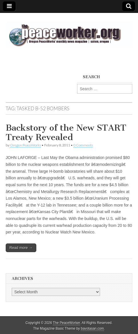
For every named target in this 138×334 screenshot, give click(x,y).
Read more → (21, 247)
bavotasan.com (92, 329)
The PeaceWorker (66, 323)
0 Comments (83, 145)
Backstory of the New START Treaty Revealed (66, 133)
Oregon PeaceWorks (25, 145)
